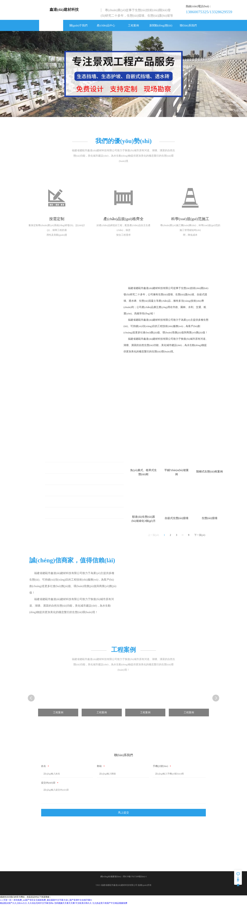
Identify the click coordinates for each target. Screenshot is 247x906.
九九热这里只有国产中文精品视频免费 (109, 904)
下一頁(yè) (199, 536)
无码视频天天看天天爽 (64, 904)
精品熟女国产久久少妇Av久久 (13, 904)
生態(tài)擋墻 (58, 502)
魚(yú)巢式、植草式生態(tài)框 (69, 457)
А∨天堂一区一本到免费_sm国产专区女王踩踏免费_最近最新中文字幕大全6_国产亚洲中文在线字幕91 (46, 901)
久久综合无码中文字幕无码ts (41, 904)
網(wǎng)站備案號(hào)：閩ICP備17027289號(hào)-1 (123, 878)
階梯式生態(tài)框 (61, 479)
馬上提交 (123, 813)
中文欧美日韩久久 (83, 904)
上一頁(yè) (153, 536)
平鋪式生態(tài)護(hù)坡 (65, 468)
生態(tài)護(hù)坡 (61, 491)
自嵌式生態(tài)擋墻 (63, 513)
